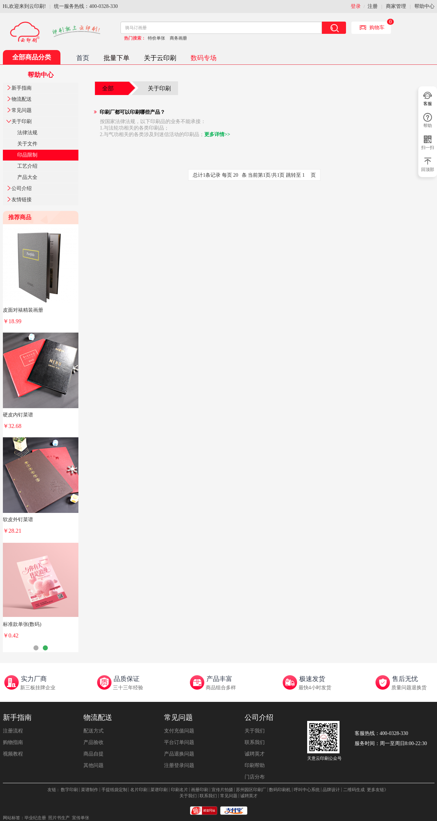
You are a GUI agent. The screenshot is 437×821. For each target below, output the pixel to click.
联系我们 (255, 742)
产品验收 (93, 742)
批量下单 (116, 58)
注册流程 (13, 731)
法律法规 (27, 132)
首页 (82, 58)
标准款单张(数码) (22, 624)
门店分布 (255, 777)
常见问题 (22, 110)
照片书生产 (59, 817)
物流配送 (22, 99)
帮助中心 (424, 6)
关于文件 (27, 143)
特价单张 (156, 38)
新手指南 (22, 88)
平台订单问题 (179, 742)
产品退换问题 (179, 754)
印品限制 (27, 155)
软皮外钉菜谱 (18, 519)
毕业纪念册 (35, 817)
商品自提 (93, 754)
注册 (373, 6)
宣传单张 (80, 817)
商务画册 (178, 38)
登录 (356, 6)
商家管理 (396, 6)
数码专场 (204, 58)
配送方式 (93, 731)
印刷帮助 (255, 765)
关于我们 (255, 731)
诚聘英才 (255, 754)
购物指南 (13, 742)
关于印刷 (22, 121)
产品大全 (27, 177)
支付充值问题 (179, 731)
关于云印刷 (160, 58)
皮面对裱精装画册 (23, 310)
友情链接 (22, 199)
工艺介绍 (27, 166)
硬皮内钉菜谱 (18, 415)
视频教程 (13, 754)
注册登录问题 (179, 765)
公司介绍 (22, 188)
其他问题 (93, 765)
